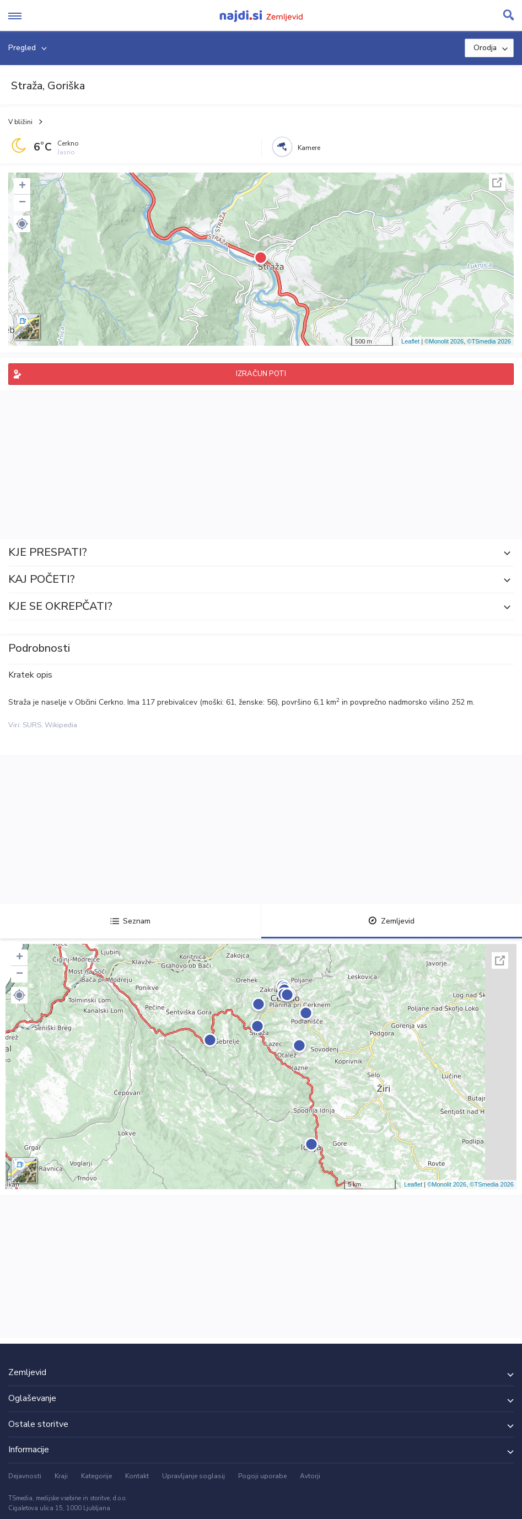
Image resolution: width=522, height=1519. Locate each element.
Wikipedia (61, 725)
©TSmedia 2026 (489, 341)
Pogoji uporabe (262, 1476)
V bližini (20, 121)
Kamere (309, 147)
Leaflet (410, 341)
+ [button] (22, 186)
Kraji (61, 1476)
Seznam (130, 921)
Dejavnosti (24, 1476)
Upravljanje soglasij (193, 1476)
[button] (22, 224)
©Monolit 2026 (444, 341)
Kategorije (96, 1476)
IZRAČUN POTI (261, 374)
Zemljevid (391, 921)
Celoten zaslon (497, 182)
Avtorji (310, 1476)
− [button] (22, 203)
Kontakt (137, 1476)
